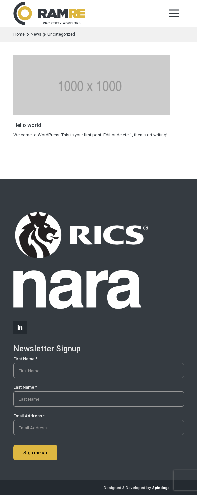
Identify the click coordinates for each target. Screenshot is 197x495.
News (36, 34)
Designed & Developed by (137, 487)
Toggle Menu (174, 13)
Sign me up (35, 452)
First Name (25, 358)
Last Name (25, 387)
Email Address (29, 415)
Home (19, 34)
